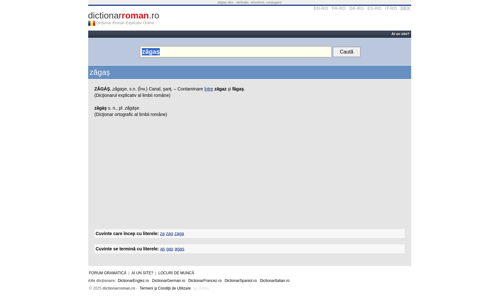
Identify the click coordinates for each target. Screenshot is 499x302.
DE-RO (356, 8)
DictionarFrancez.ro (205, 280)
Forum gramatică (108, 273)
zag (169, 233)
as (162, 248)
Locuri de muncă (176, 273)
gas (169, 248)
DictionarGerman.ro (169, 280)
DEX (405, 8)
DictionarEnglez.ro (133, 280)
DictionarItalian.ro (274, 280)
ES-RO (374, 8)
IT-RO (391, 8)
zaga (179, 233)
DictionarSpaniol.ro (241, 280)
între (208, 88)
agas (179, 248)
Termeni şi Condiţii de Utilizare (165, 288)
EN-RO (321, 8)
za (162, 233)
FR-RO (339, 8)
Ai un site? (400, 34)
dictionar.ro (123, 15)
